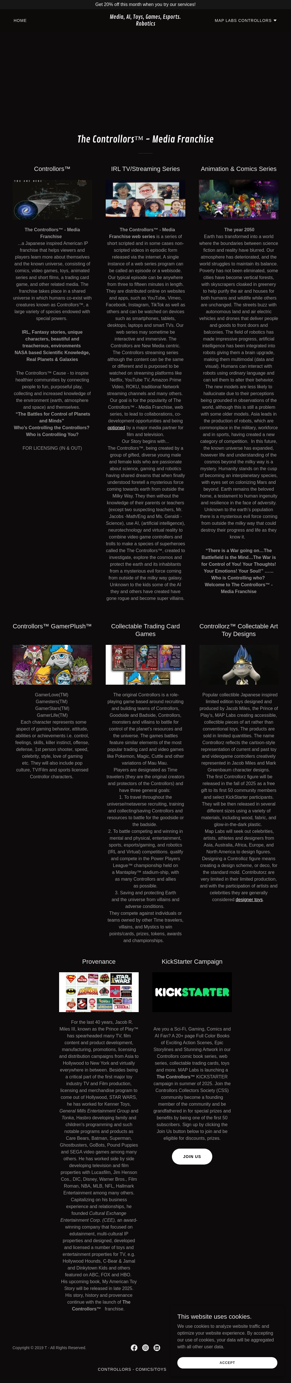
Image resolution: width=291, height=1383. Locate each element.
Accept (227, 1363)
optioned (116, 427)
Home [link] (20, 20)
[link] (145, 24)
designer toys (249, 899)
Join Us (192, 1156)
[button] (246, 20)
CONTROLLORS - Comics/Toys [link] (132, 1369)
